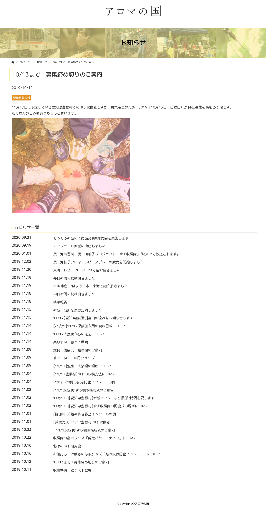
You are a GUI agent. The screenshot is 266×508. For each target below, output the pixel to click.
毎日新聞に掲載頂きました (74, 278)
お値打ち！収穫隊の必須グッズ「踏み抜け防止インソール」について (107, 454)
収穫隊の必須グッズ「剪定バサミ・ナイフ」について (95, 438)
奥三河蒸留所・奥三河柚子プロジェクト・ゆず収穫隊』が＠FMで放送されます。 (116, 254)
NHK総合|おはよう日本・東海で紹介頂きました (90, 286)
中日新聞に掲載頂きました (74, 294)
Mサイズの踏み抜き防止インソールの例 (84, 382)
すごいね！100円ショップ (74, 358)
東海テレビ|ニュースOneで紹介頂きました (86, 270)
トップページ (20, 62)
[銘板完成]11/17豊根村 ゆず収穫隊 (81, 422)
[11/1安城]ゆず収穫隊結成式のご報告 (83, 390)
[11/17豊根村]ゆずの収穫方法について (84, 374)
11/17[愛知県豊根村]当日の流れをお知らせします (93, 318)
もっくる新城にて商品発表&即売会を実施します (91, 238)
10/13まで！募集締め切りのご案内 (81, 462)
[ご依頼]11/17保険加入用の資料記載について (89, 326)
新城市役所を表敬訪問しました (77, 310)
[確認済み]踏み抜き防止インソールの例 (84, 414)
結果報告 (60, 302)
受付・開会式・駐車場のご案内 (77, 350)
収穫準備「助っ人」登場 (72, 470)
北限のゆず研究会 (67, 446)
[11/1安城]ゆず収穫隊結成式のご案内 (84, 430)
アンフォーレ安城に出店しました (79, 246)
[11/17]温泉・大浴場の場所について (82, 366)
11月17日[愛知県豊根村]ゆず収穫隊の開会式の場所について (101, 406)
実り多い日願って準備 (70, 342)
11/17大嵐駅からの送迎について (79, 334)
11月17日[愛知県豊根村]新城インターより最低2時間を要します (104, 398)
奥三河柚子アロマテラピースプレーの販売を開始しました (98, 262)
